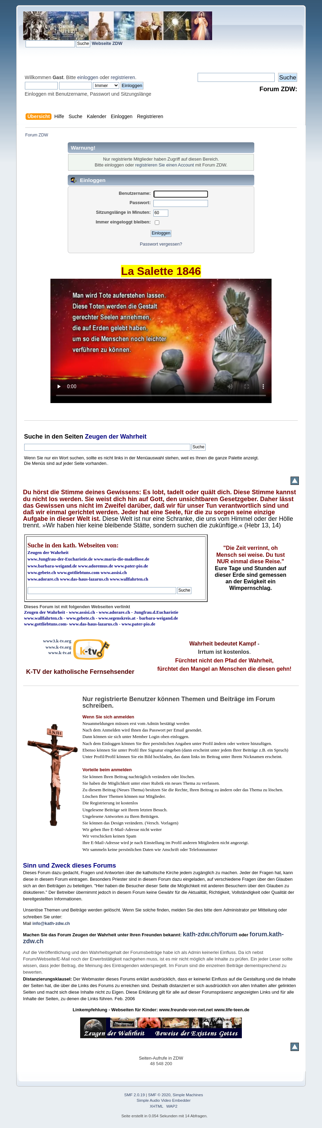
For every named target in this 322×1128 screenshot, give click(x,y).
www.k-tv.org (58, 647)
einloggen (87, 77)
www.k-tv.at (59, 652)
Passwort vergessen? (161, 244)
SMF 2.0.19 (134, 1095)
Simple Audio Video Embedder (163, 1100)
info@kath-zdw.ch (51, 923)
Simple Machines (188, 1095)
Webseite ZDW (107, 43)
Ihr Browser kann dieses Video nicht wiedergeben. (161, 341)
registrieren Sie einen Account (164, 165)
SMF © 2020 (159, 1095)
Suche (33, 436)
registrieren (123, 77)
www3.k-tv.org (57, 640)
